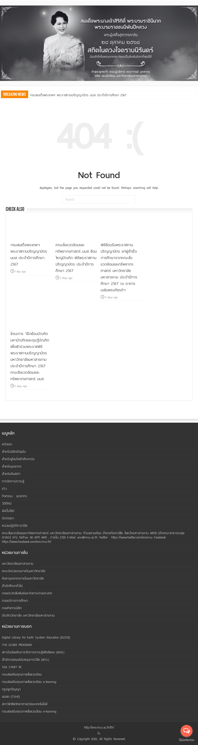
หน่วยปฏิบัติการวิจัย (14, 525)
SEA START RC (12, 667)
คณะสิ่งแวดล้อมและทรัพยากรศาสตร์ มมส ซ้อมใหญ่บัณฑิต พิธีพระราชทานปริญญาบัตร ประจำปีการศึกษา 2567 (76, 258)
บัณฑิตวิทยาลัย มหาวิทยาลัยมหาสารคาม (28, 615)
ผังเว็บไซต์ (8, 511)
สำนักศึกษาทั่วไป (12, 586)
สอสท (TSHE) (11, 696)
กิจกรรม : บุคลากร (14, 496)
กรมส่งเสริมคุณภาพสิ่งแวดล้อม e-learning (29, 682)
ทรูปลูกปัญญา (11, 689)
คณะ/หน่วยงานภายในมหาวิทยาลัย (23, 571)
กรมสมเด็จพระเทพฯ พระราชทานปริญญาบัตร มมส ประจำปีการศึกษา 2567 (78, 95)
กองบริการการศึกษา (15, 600)
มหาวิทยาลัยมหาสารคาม (17, 563)
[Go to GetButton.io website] (186, 740)
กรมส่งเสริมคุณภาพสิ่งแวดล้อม (22, 674)
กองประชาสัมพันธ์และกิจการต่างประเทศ (27, 593)
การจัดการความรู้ (13, 481)
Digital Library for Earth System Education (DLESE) (36, 637)
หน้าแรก (7, 444)
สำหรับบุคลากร (11, 466)
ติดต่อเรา (8, 518)
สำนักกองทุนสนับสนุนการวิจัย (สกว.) (25, 659)
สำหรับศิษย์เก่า (11, 474)
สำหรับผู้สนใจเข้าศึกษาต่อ (18, 459)
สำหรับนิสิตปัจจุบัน (14, 451)
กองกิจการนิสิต (12, 608)
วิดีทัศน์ (6, 503)
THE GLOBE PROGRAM (17, 645)
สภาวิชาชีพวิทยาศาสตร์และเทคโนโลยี (24, 704)
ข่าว (4, 488)
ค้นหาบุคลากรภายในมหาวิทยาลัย (23, 578)
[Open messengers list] (187, 731)
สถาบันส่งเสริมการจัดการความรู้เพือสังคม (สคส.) (33, 652)
